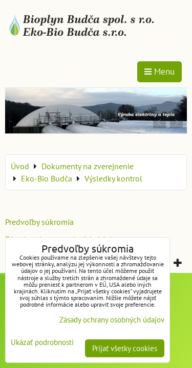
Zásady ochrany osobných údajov (111, 320)
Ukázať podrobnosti (42, 342)
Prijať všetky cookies (124, 348)
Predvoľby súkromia (39, 222)
